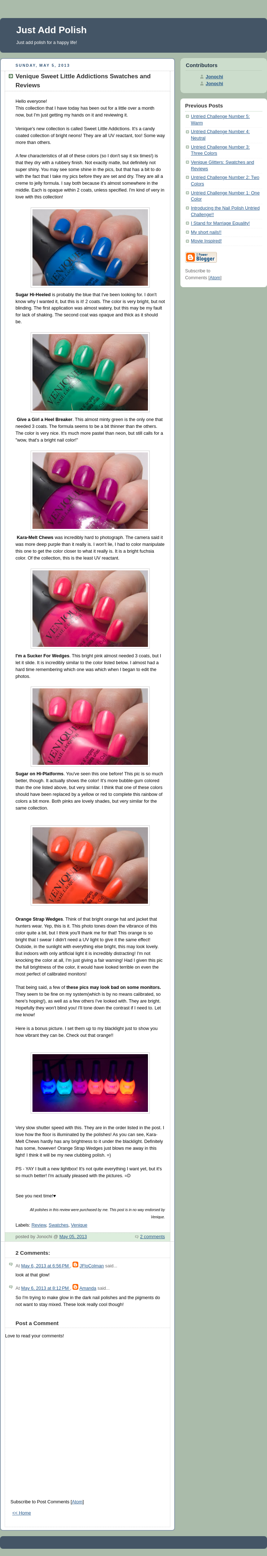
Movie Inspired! (206, 241)
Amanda (87, 1288)
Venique (79, 1225)
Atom (77, 1501)
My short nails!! (206, 232)
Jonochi (214, 76)
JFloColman (92, 1265)
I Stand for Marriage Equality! (220, 223)
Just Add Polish (51, 30)
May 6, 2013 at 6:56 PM (45, 1265)
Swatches (59, 1225)
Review (38, 1225)
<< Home (21, 1513)
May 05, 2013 (73, 1236)
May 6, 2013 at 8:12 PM (45, 1288)
